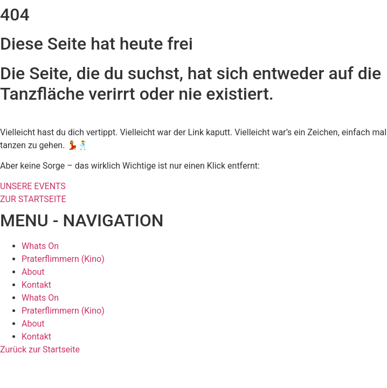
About (33, 272)
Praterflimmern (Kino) (63, 259)
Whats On (40, 246)
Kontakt (36, 285)
